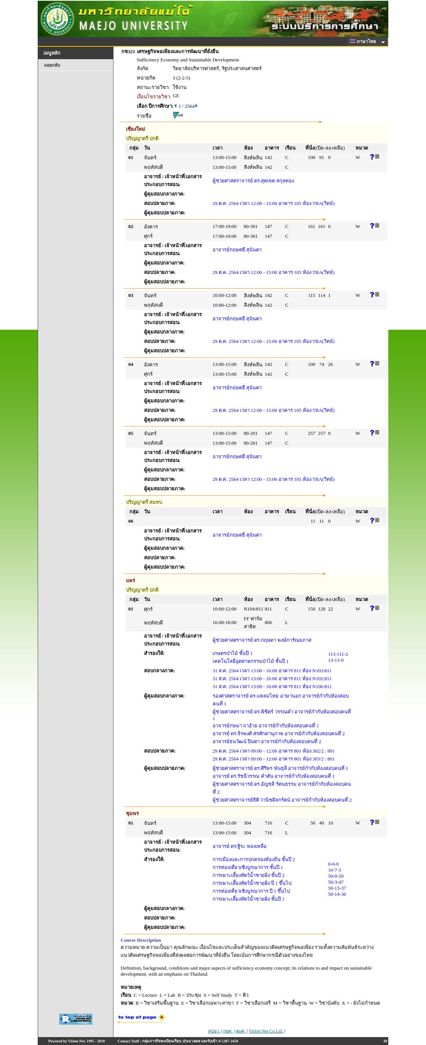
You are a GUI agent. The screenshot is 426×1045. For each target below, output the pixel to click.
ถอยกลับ (52, 65)
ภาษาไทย (364, 41)
